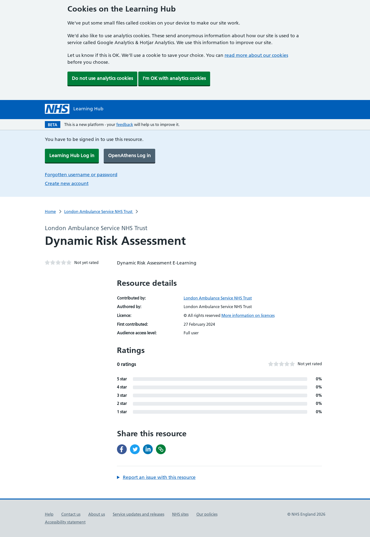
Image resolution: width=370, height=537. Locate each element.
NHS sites (180, 514)
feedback (124, 124)
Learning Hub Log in (71, 155)
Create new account (67, 183)
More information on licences (248, 315)
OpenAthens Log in (129, 155)
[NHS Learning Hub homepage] (74, 109)
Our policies (206, 514)
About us (96, 514)
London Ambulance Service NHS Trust (98, 211)
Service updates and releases (138, 514)
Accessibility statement (65, 522)
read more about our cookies (256, 55)
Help (49, 514)
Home (50, 211)
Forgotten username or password (81, 174)
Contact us (70, 514)
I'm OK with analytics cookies (174, 78)
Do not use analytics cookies (102, 78)
